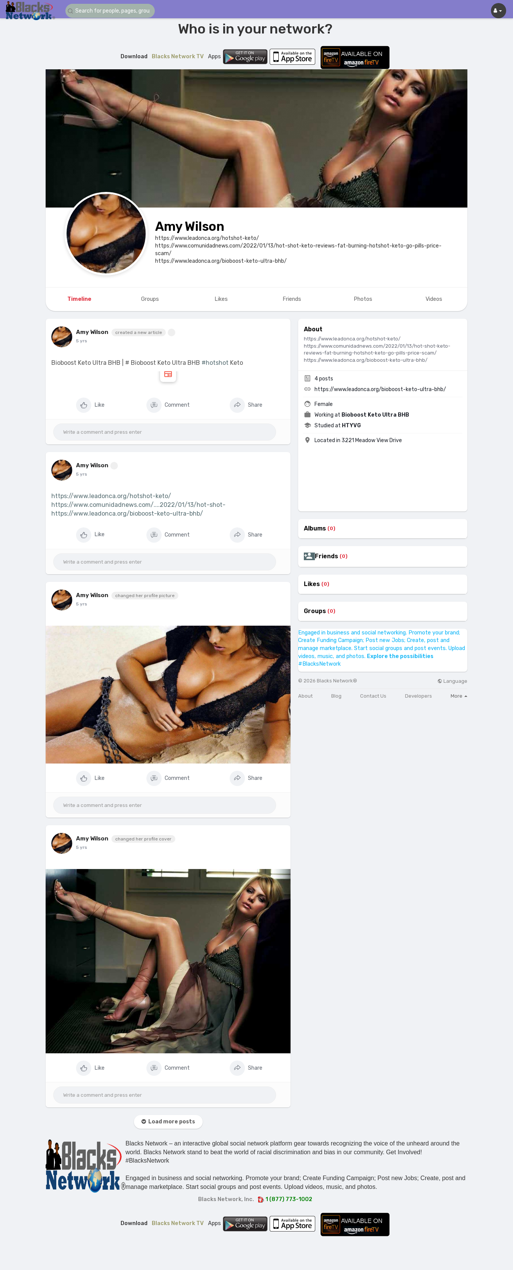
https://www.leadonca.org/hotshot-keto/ (111, 496)
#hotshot (215, 362)
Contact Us (373, 695)
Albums (315, 529)
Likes (312, 584)
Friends (326, 556)
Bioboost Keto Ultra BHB (375, 415)
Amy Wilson (189, 226)
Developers (418, 695)
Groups (315, 611)
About (305, 695)
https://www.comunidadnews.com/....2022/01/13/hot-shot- (138, 504)
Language (452, 681)
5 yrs (81, 340)
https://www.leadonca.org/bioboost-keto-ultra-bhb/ (127, 513)
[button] (111, 11)
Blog (336, 695)
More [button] (459, 696)
